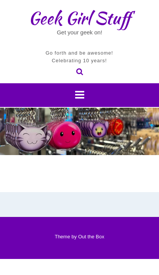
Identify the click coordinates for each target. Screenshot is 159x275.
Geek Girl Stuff (79, 18)
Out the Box (91, 236)
